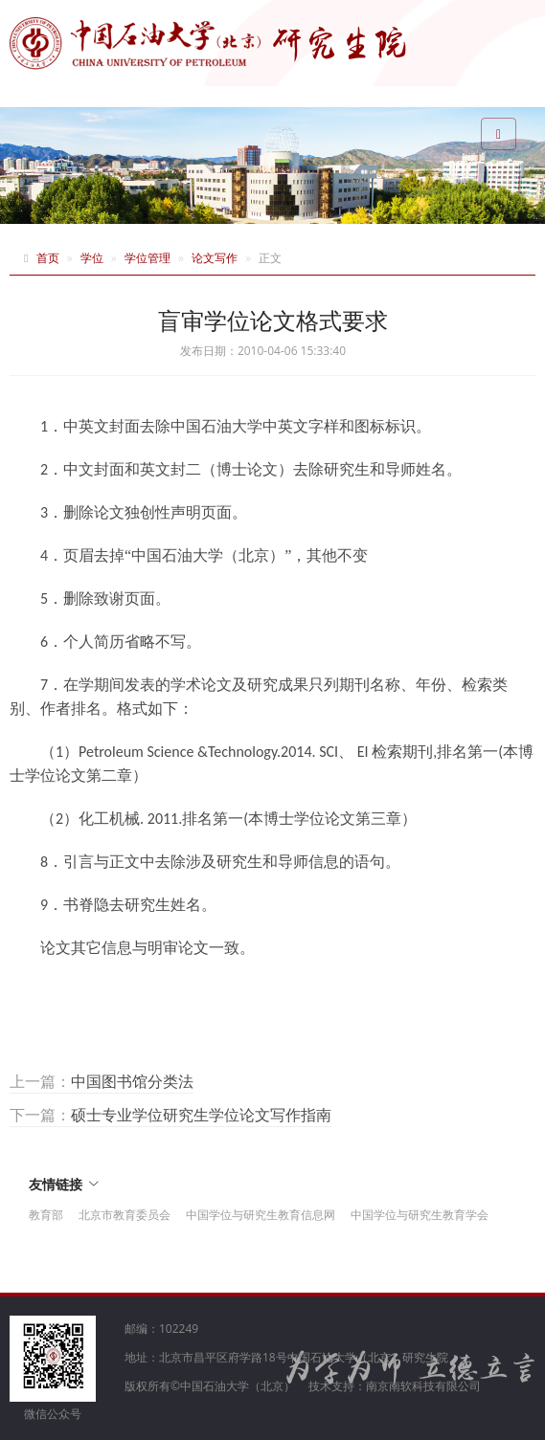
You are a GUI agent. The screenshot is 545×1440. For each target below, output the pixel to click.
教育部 (46, 1215)
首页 (47, 258)
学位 (91, 258)
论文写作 (215, 258)
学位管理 (147, 258)
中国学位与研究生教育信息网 (260, 1215)
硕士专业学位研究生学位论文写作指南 (201, 1114)
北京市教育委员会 (124, 1215)
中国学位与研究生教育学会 (419, 1215)
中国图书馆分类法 (132, 1081)
